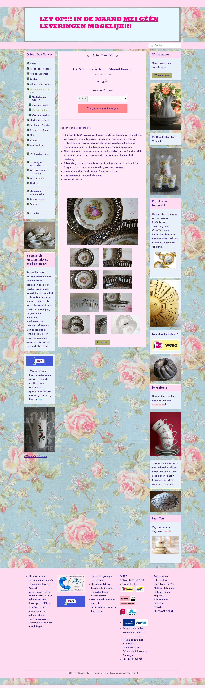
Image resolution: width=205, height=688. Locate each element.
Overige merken (41, 115)
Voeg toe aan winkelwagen (102, 108)
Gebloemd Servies (39, 125)
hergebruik (158, 404)
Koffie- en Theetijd (40, 69)
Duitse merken (40, 110)
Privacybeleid (37, 199)
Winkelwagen (161, 75)
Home (32, 63)
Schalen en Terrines (40, 84)
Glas (31, 135)
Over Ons (35, 213)
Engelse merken (41, 105)
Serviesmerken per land (40, 90)
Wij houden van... (39, 154)
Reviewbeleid (37, 178)
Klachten (34, 183)
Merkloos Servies (39, 120)
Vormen (33, 140)
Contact (33, 204)
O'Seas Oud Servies (35, 456)
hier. (39, 399)
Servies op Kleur (38, 130)
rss (101, 673)
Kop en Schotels (38, 74)
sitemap (96, 673)
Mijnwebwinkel (132, 673)
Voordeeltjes (36, 145)
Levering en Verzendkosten (37, 164)
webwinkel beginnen (111, 673)
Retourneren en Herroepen (38, 172)
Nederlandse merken (39, 98)
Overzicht (102, 342)
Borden (33, 79)
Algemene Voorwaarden (36, 193)
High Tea (168, 531)
